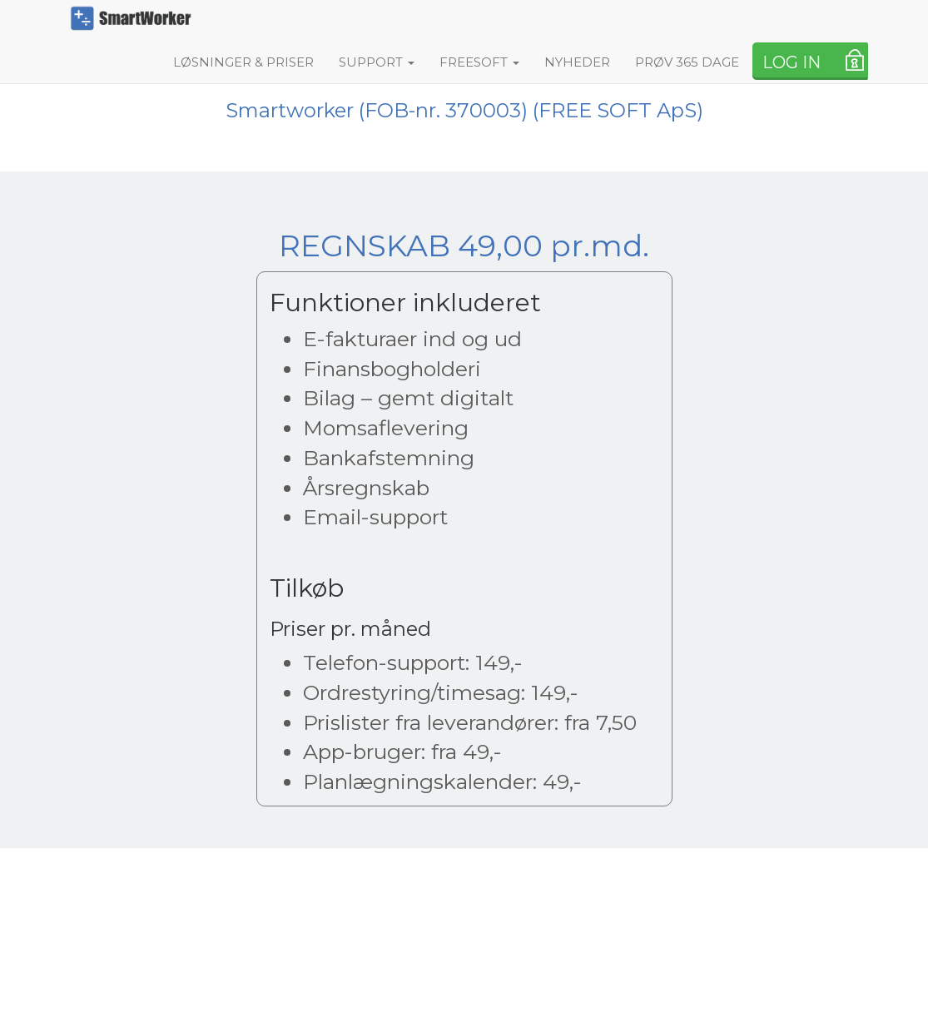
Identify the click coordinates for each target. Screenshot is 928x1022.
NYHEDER (577, 62)
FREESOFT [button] (479, 62)
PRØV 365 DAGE (687, 62)
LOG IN (791, 62)
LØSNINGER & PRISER (243, 62)
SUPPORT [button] (376, 62)
